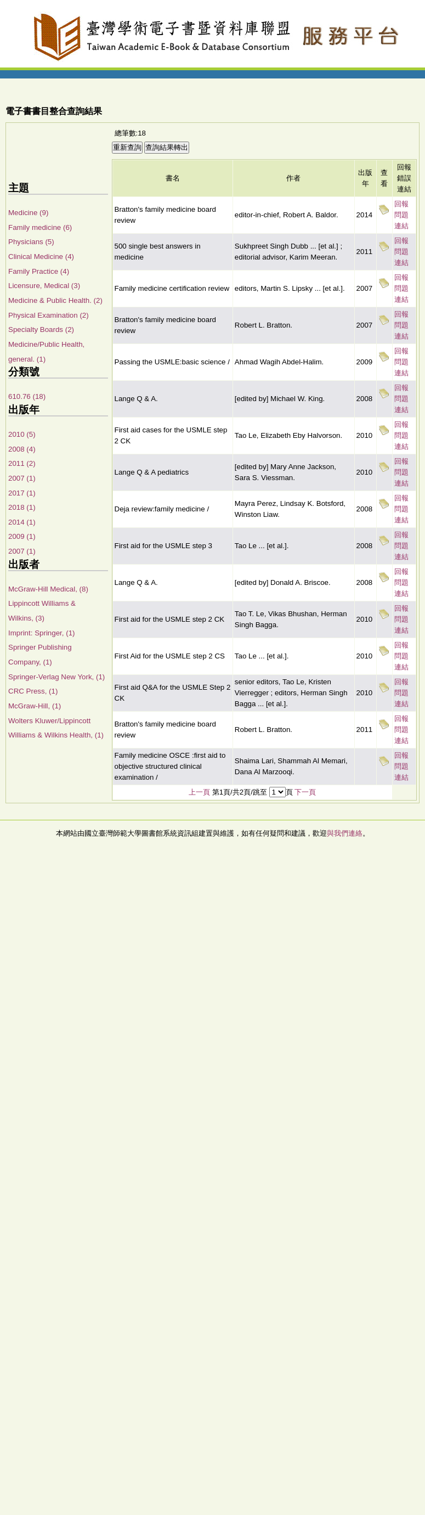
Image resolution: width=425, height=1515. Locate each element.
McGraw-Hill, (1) (34, 706)
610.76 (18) (27, 396)
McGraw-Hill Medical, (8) (48, 589)
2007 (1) (22, 478)
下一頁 (305, 792)
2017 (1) (22, 493)
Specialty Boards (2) (41, 329)
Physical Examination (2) (48, 315)
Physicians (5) (31, 242)
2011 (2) (22, 463)
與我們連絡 (344, 833)
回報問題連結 (401, 215)
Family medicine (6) (40, 227)
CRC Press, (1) (33, 691)
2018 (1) (22, 507)
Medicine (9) (28, 213)
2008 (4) (22, 449)
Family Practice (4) (38, 271)
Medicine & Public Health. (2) (55, 300)
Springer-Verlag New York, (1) (56, 677)
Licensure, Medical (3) (44, 285)
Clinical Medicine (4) (41, 256)
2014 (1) (22, 522)
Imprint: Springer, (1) (41, 633)
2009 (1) (22, 536)
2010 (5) (22, 434)
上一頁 (199, 792)
